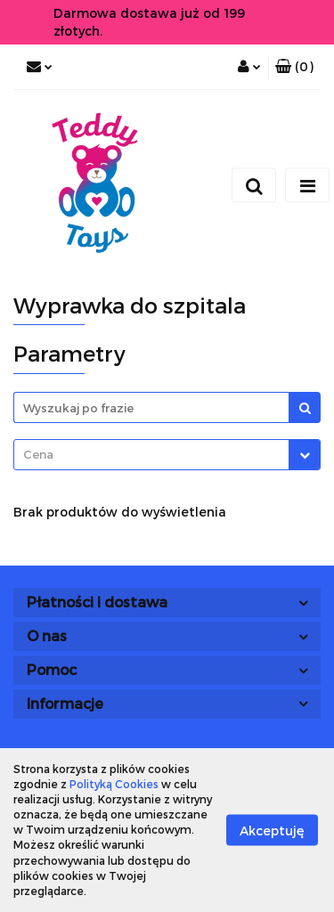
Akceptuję (272, 829)
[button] (294, 67)
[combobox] (167, 454)
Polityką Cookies (114, 784)
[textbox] (151, 454)
